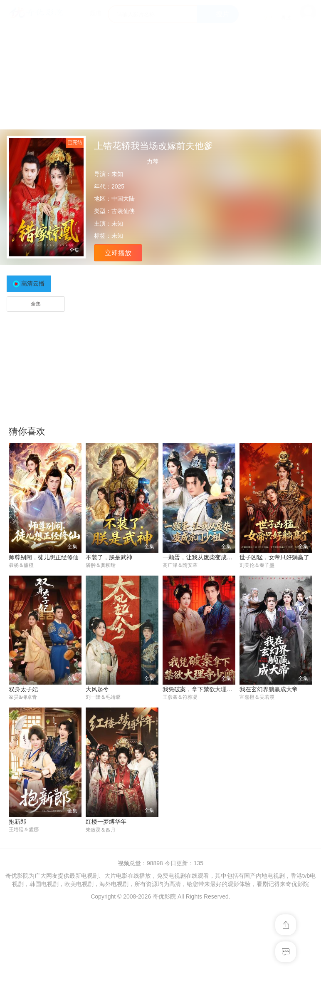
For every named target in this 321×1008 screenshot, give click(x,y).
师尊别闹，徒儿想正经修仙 (44, 557)
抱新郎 (17, 822)
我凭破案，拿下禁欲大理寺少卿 (203, 689)
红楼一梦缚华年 (106, 822)
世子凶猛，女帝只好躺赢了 (274, 557)
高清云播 (32, 283)
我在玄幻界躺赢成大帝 (269, 689)
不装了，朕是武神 (109, 557)
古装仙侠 (123, 211)
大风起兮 (97, 689)
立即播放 (118, 252)
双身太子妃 (23, 689)
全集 (36, 304)
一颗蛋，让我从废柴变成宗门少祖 (206, 557)
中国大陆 (123, 198)
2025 (117, 186)
